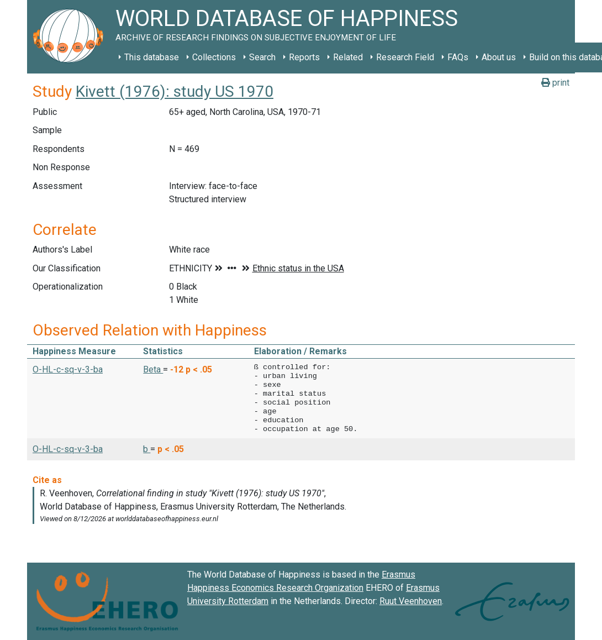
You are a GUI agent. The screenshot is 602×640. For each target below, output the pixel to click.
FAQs (457, 57)
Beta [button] (153, 369)
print (555, 82)
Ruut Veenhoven (410, 601)
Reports (304, 57)
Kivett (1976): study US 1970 (174, 91)
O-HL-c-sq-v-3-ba (68, 369)
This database (151, 57)
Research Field (405, 57)
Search (262, 57)
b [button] (146, 449)
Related (348, 57)
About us (499, 57)
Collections (214, 57)
